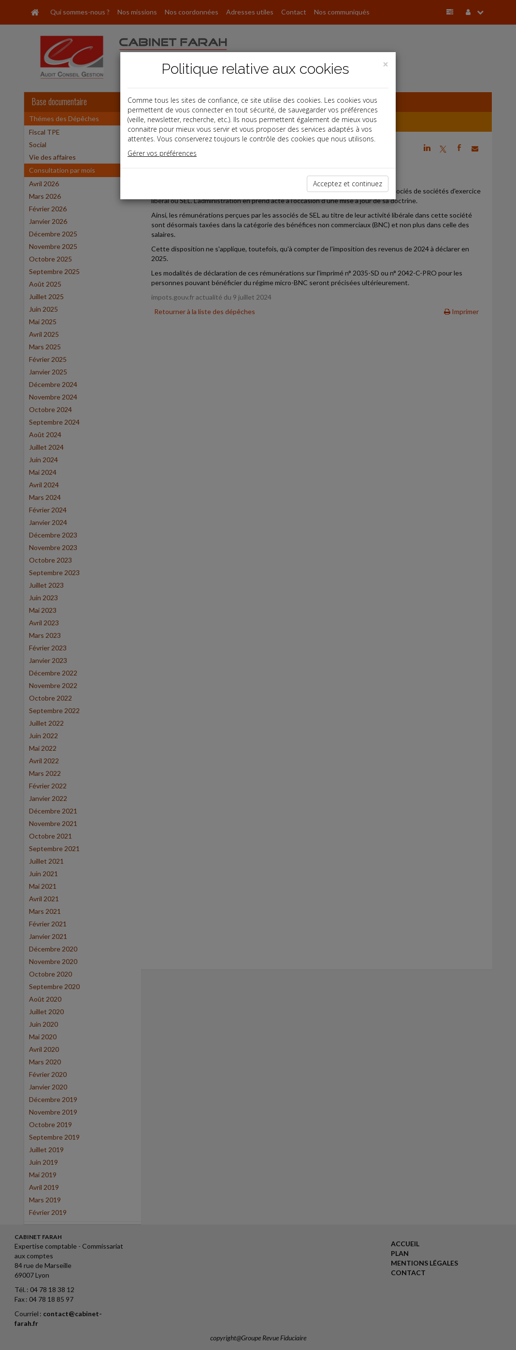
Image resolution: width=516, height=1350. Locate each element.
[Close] (385, 64)
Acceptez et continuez (347, 183)
